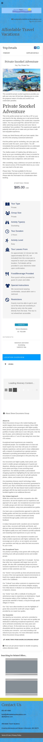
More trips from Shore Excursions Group (21, 639)
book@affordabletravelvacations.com (27, 19)
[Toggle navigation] (2, 3)
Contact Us (21, 324)
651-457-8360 (6, 710)
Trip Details (10, 48)
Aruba (10, 364)
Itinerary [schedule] (6, 53)
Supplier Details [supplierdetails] (32, 53)
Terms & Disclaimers (21, 329)
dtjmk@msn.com (7, 717)
